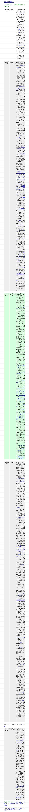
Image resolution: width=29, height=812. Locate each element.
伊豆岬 (19, 554)
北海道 (16, 802)
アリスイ (21, 401)
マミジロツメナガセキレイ (20, 393)
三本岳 (21, 642)
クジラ (21, 135)
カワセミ (21, 47)
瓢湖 (20, 29)
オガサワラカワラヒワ (20, 254)
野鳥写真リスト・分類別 (14, 810)
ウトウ (20, 742)
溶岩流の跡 (21, 478)
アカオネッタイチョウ (20, 189)
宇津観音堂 (22, 445)
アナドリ (18, 184)
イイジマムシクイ (20, 517)
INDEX (7, 808)
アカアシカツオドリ (20, 173)
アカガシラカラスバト (20, 148)
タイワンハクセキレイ (20, 390)
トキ (21, 21)
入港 (23, 700)
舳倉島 (21, 802)
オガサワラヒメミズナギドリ (20, 88)
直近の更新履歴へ (9, 2)
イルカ (21, 647)
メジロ (18, 261)
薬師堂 (22, 564)
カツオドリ (19, 171)
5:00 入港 (18, 507)
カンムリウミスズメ (20, 740)
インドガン (22, 12)
